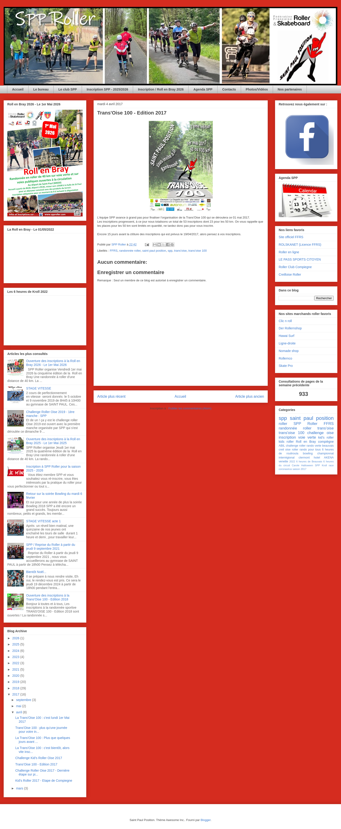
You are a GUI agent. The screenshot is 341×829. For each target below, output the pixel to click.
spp (170, 250)
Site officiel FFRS (291, 237)
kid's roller (326, 437)
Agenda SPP (202, 89)
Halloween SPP (310, 465)
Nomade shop (289, 351)
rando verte (314, 445)
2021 (16, 669)
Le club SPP (67, 89)
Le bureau (41, 89)
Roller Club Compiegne (295, 267)
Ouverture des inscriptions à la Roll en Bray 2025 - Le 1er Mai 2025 (53, 441)
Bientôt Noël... (36, 572)
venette (283, 461)
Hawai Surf (286, 336)
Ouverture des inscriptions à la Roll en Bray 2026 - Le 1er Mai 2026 (53, 363)
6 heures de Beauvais (309, 461)
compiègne (326, 441)
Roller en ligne (289, 252)
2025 (16, 644)
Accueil (18, 89)
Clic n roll (285, 321)
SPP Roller (305, 423)
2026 (16, 638)
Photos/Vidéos (257, 89)
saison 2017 (299, 469)
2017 (16, 694)
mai (19, 706)
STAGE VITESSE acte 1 (43, 521)
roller (283, 423)
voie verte (307, 437)
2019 (16, 682)
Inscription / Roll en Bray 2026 (161, 89)
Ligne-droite (287, 343)
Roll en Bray (306, 441)
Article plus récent (111, 396)
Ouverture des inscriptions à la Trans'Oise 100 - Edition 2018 (47, 597)
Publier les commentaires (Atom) (190, 408)
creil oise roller (288, 449)
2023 (16, 657)
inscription (287, 437)
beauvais (328, 445)
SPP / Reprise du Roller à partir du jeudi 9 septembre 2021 (50, 546)
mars (20, 788)
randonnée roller (130, 250)
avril (19, 712)
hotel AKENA (324, 457)
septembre (24, 700)
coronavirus (285, 469)
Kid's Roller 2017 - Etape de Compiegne (43, 780)
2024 (16, 651)
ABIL (282, 445)
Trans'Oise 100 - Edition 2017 (36, 764)
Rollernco (285, 358)
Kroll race (328, 465)
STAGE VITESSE (38, 388)
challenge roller (296, 445)
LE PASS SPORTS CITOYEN (300, 259)
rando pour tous (310, 449)
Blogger (206, 820)
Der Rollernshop (290, 328)
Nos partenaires (290, 89)
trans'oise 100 (197, 250)
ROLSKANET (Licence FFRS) (300, 244)
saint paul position (154, 250)
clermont (304, 457)
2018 (16, 688)
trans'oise (180, 250)
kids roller (286, 441)
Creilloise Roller (290, 274)
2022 (16, 663)
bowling (308, 453)
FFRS (114, 250)
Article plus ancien (249, 396)
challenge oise (320, 433)
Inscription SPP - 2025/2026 (107, 89)
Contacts (229, 89)
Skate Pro (286, 366)
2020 (16, 675)
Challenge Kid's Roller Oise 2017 (38, 758)
